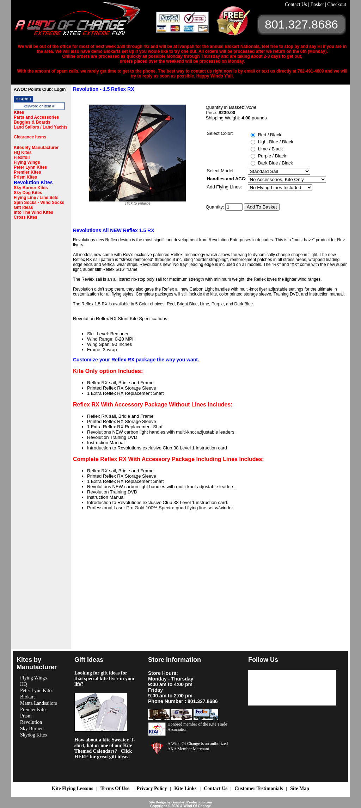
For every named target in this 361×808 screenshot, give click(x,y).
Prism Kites (25, 177)
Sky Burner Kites (31, 187)
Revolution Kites (33, 182)
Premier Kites (27, 172)
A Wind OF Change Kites (85, 21)
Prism (26, 716)
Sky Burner (31, 728)
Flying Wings (27, 162)
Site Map (299, 788)
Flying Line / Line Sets (36, 197)
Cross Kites (25, 217)
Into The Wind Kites (33, 212)
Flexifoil (22, 157)
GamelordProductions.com (191, 802)
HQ (23, 684)
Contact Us (296, 4)
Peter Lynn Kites (30, 167)
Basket (317, 4)
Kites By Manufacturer (36, 147)
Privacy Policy (152, 788)
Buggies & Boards (32, 122)
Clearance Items (30, 137)
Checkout (336, 4)
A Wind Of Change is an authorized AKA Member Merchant (197, 746)
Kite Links (185, 788)
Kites (19, 112)
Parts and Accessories (36, 117)
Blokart (27, 697)
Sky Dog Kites (28, 192)
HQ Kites (23, 152)
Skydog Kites (33, 735)
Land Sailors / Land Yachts (41, 127)
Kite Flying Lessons (72, 788)
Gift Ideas (23, 207)
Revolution (31, 722)
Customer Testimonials (258, 788)
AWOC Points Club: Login (40, 89)
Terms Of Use (114, 788)
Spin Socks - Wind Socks (39, 202)
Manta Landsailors (38, 703)
